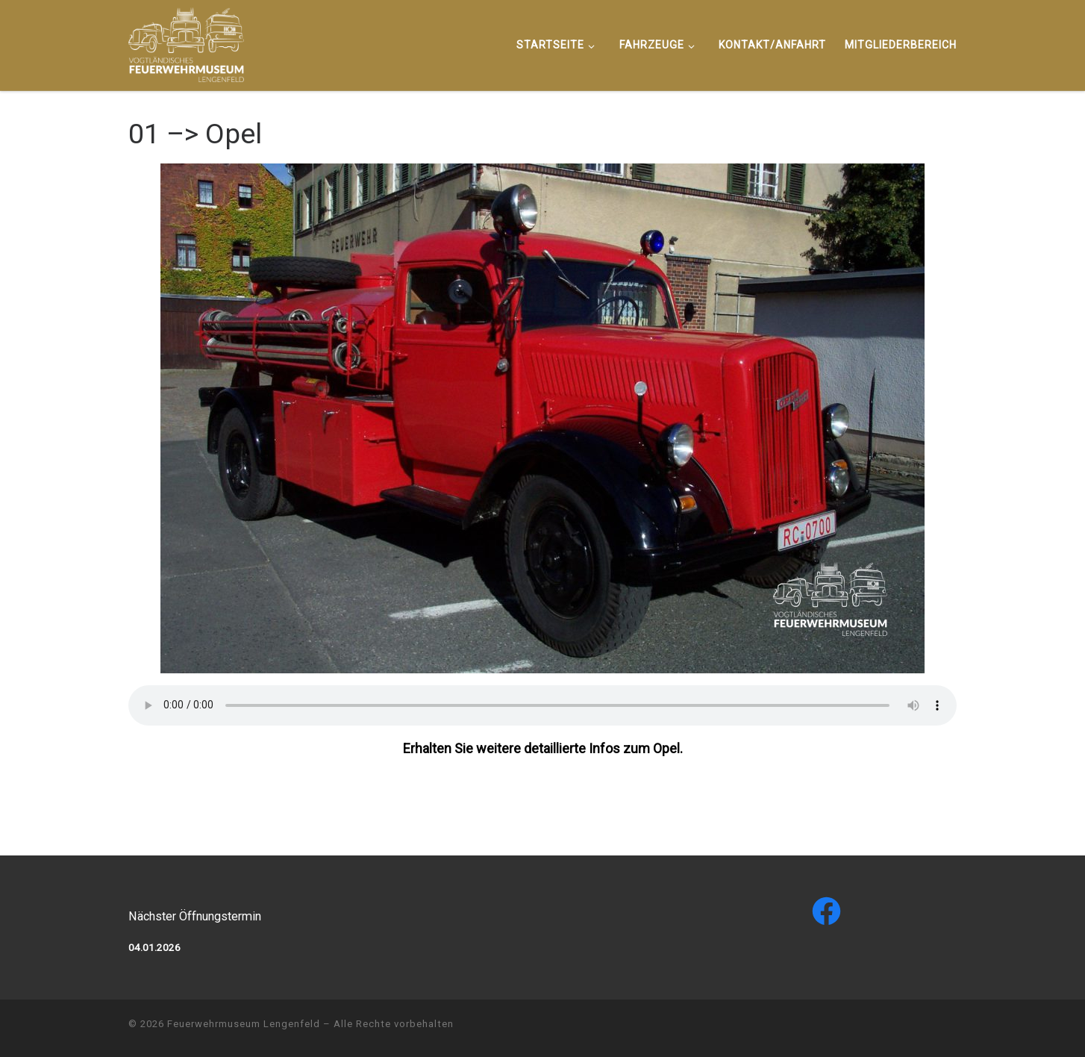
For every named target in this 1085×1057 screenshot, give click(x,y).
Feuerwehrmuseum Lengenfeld (243, 1023)
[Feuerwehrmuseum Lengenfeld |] (186, 43)
